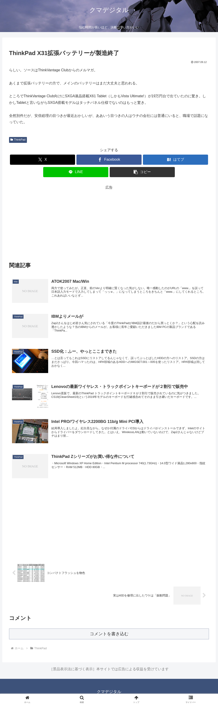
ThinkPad (18, 139)
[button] (142, 172)
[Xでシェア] (42, 160)
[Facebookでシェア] (108, 160)
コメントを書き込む (109, 633)
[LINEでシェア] (75, 172)
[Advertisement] (109, 222)
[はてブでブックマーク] (175, 160)
